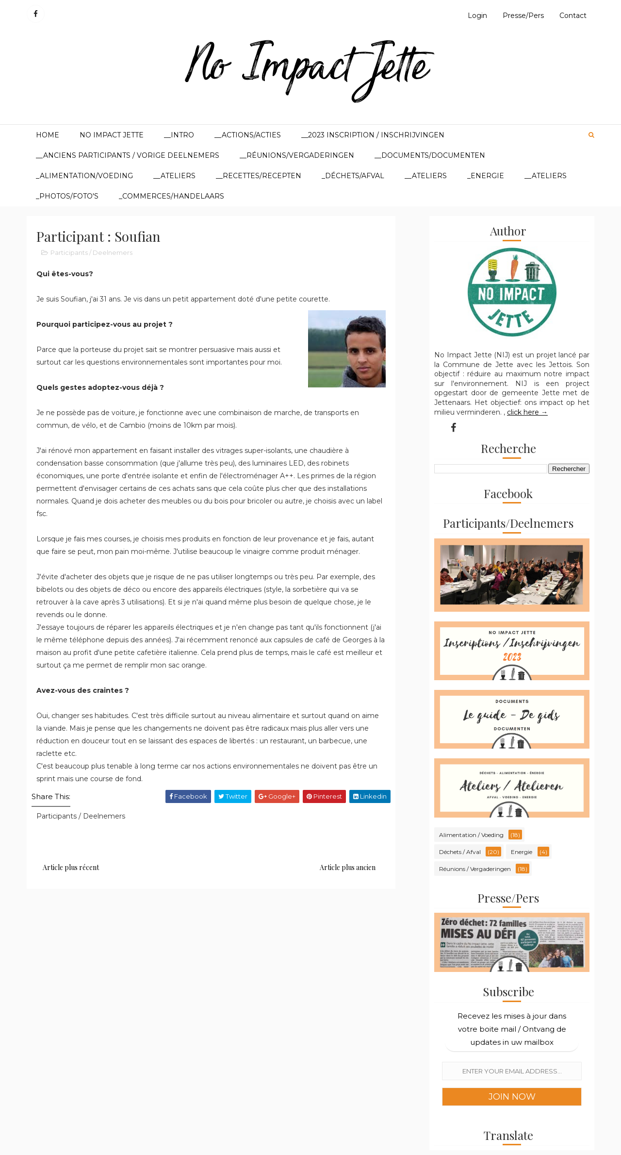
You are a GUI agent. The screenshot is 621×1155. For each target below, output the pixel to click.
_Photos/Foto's (67, 196)
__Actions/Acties (247, 135)
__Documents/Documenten (430, 155)
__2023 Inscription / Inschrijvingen (372, 135)
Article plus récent (71, 867)
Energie (521, 851)
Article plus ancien (348, 867)
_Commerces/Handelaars (171, 196)
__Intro (179, 135)
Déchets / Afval (460, 851)
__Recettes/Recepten (258, 175)
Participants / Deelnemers (91, 252)
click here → (527, 412)
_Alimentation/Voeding (84, 175)
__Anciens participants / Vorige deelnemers (127, 155)
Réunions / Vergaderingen (475, 868)
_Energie (485, 175)
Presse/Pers (523, 15)
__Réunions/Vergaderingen (297, 155)
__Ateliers (174, 175)
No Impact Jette (112, 135)
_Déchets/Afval (353, 175)
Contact (573, 15)
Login (477, 15)
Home (47, 135)
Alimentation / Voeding (471, 834)
